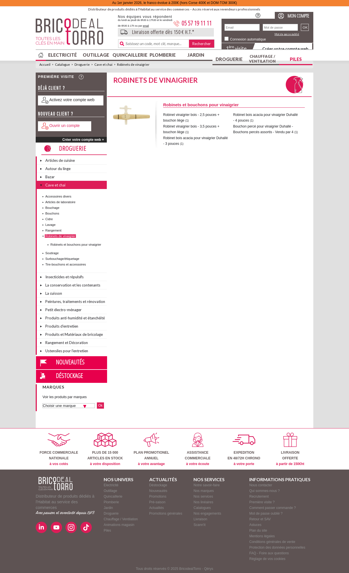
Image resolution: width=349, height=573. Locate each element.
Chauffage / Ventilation (262, 58)
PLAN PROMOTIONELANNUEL (151, 449)
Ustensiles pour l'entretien (66, 351)
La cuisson (53, 293)
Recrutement (259, 496)
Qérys (208, 569)
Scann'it (199, 525)
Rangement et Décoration (66, 342)
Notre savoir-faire (206, 485)
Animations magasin (119, 525)
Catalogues (202, 508)
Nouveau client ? (55, 113)
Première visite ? (261, 502)
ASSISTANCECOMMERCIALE (197, 449)
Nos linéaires (203, 502)
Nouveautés (70, 362)
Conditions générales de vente (272, 542)
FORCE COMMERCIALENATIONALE (59, 449)
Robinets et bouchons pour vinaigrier (75, 244)
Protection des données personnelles (277, 547)
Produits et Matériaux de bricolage (74, 334)
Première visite (56, 77)
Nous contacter (260, 485)
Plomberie (163, 55)
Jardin (196, 55)
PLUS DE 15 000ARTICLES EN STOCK (105, 449)
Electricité (62, 55)
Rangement (53, 230)
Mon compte (298, 15)
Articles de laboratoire (60, 202)
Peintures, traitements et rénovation (75, 301)
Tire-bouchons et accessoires (65, 264)
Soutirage (52, 253)
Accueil (44, 64)
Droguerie (229, 59)
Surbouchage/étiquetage (62, 258)
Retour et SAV (260, 519)
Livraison (200, 519)
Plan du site (258, 530)
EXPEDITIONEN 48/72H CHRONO (243, 449)
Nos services (203, 496)
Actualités (156, 508)
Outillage (96, 55)
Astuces (255, 525)
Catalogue (62, 64)
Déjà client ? (51, 88)
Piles (296, 59)
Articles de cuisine (60, 160)
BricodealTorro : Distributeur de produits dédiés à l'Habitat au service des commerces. (75, 33)
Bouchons (52, 213)
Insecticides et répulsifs (64, 277)
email (146, 25)
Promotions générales (165, 513)
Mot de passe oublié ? (265, 513)
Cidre (49, 219)
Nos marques (203, 491)
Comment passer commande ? (272, 508)
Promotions (158, 496)
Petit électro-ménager (63, 309)
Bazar (50, 177)
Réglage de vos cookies (267, 559)
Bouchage (52, 207)
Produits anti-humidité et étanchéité (75, 318)
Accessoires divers (58, 196)
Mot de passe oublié (286, 34)
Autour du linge (58, 168)
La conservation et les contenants (72, 285)
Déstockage (69, 375)
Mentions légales (262, 536)
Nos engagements (207, 513)
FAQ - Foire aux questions (269, 553)
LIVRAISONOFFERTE (290, 449)
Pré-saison (157, 502)
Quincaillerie (129, 55)
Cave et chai (103, 64)
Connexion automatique (248, 39)
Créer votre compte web (285, 48)
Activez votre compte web (72, 99)
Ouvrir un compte (64, 125)
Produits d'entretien (61, 326)
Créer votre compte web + (83, 140)
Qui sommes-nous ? (264, 491)
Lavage (50, 224)
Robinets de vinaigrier (133, 64)
